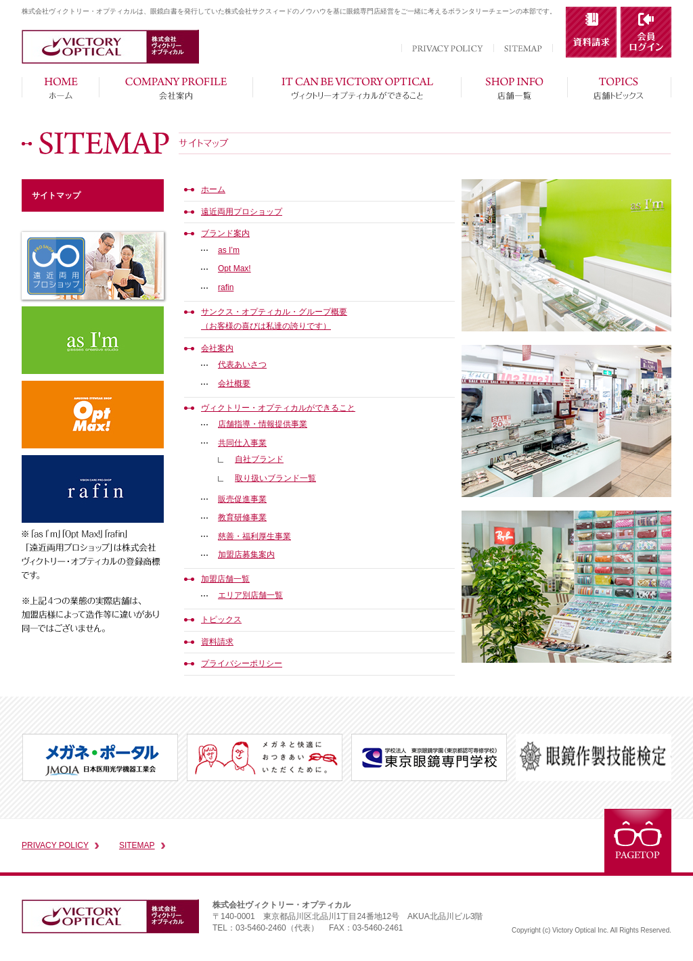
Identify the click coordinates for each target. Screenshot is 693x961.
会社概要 (234, 383)
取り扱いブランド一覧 (275, 478)
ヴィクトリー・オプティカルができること (278, 408)
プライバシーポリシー (241, 663)
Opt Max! (234, 268)
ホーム (213, 189)
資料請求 (217, 642)
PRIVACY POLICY (55, 845)
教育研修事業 (242, 517)
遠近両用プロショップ (241, 211)
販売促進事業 (242, 499)
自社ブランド (259, 459)
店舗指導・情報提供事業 (262, 424)
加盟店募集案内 (246, 554)
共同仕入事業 (242, 443)
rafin (225, 287)
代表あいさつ (242, 364)
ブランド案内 (225, 233)
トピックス (221, 619)
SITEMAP (137, 845)
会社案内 (217, 348)
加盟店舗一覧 (225, 579)
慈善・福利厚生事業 (254, 536)
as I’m (229, 250)
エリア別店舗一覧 (250, 595)
